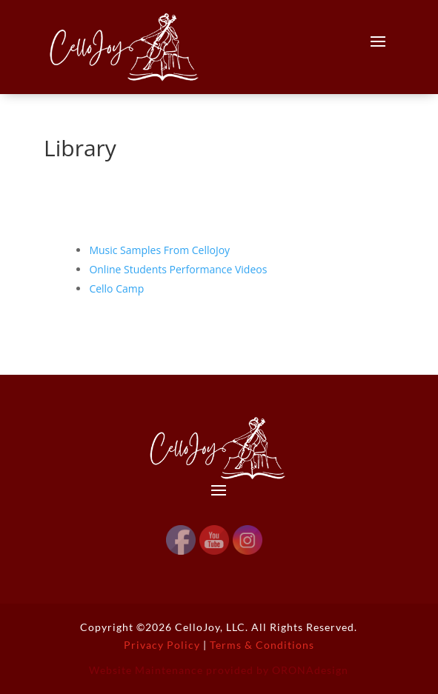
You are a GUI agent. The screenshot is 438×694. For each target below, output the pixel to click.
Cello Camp (116, 288)
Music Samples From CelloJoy (159, 250)
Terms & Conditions (262, 644)
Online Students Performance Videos (178, 269)
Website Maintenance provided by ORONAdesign (218, 670)
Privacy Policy (162, 644)
